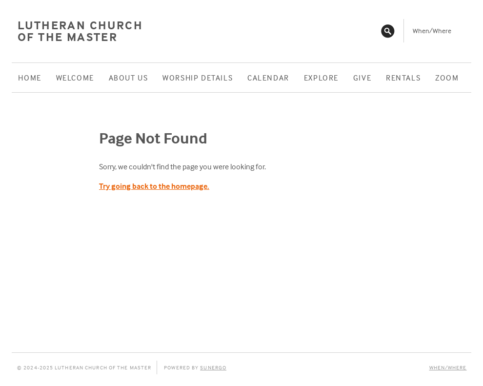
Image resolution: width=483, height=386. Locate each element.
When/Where (432, 30)
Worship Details (197, 77)
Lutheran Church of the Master (80, 31)
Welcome (75, 77)
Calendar (268, 77)
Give (362, 77)
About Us (128, 77)
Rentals (403, 77)
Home (29, 77)
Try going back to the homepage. (154, 186)
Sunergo (213, 367)
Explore (321, 77)
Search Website (388, 31)
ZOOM (447, 77)
